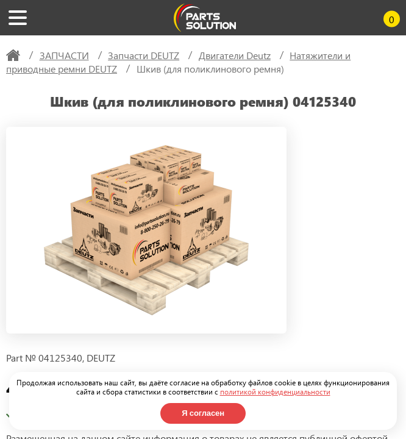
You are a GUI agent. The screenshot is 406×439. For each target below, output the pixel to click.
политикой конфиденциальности (275, 391)
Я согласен (203, 413)
